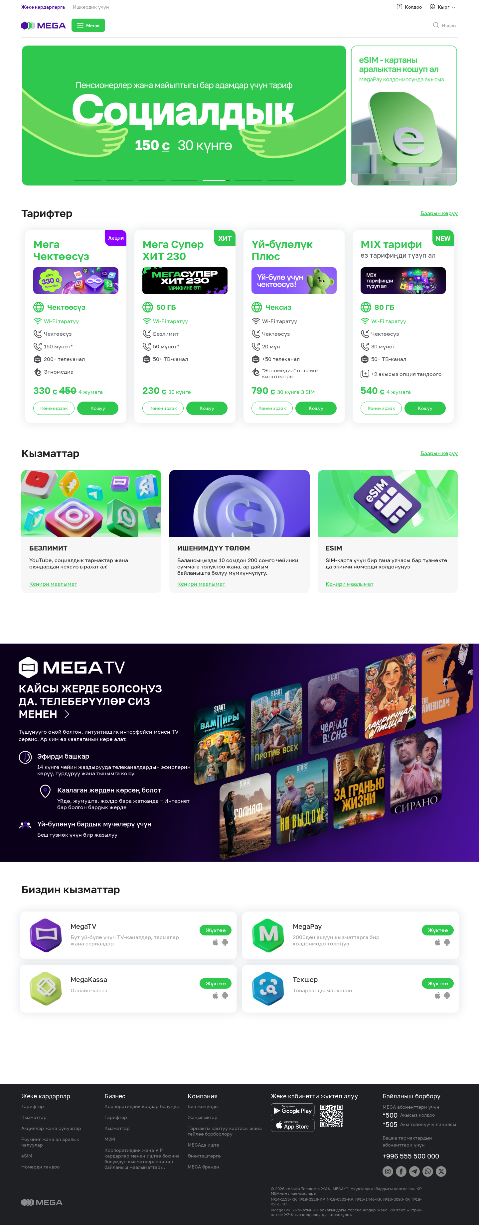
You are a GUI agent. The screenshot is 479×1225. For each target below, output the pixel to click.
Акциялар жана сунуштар (51, 1128)
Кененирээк (54, 408)
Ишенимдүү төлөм (213, 577)
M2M (109, 1139)
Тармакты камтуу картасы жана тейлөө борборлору (225, 1131)
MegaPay (307, 926)
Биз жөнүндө (203, 1106)
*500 (390, 1115)
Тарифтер (32, 1106)
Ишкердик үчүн (91, 7)
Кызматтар (34, 1117)
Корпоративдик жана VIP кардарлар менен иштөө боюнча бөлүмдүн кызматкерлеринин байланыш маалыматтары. (142, 1158)
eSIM (334, 577)
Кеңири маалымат (53, 613)
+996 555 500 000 (411, 1156)
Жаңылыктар (203, 1117)
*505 (390, 1124)
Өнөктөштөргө (204, 1156)
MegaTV (83, 926)
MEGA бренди (203, 1166)
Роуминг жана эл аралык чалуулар (50, 1142)
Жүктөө (216, 930)
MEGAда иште (203, 1145)
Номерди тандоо (40, 1166)
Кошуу (97, 408)
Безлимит (48, 577)
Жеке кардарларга (43, 7)
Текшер (305, 979)
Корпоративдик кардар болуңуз (141, 1106)
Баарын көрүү (439, 213)
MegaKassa (89, 979)
